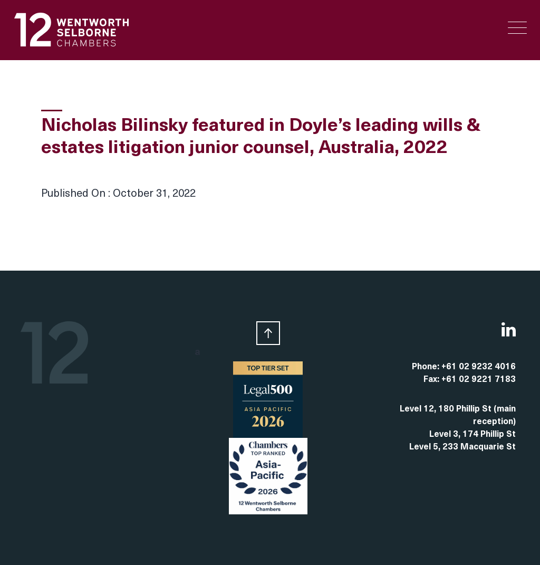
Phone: (426, 367)
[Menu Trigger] (517, 27)
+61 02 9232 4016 (478, 367)
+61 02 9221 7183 (478, 380)
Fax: (432, 380)
